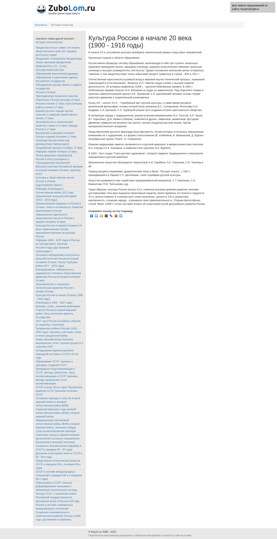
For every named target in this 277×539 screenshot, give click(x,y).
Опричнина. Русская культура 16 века (58, 99)
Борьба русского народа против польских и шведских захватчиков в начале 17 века (56, 115)
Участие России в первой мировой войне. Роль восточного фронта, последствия (56, 314)
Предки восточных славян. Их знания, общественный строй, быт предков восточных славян (58, 51)
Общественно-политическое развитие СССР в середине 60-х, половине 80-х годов (58, 464)
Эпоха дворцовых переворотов (54, 155)
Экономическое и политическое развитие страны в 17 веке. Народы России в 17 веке (57, 126)
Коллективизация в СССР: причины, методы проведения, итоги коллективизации (57, 380)
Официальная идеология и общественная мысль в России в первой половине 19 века (55, 218)
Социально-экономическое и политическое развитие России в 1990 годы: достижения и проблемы (58, 516)
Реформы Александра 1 (50, 188)
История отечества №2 (49, 42)
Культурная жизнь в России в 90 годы (58, 501)
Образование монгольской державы (57, 73)
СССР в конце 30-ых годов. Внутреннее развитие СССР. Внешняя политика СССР (59, 391)
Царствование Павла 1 (49, 185)
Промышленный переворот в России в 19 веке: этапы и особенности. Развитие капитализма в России (59, 207)
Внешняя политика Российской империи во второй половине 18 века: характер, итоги (59, 170)
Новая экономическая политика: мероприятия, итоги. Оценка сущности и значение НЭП (59, 343)
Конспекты (41, 24)
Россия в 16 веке (46, 92)
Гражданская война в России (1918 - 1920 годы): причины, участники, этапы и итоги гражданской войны (58, 332)
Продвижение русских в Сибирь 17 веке (59, 147)
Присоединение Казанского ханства (57, 96)
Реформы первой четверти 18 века (56, 151)
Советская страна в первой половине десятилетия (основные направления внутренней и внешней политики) (58, 438)
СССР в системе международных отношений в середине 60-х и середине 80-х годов (59, 475)
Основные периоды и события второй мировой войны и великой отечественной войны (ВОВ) (58, 402)
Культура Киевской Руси (50, 69)
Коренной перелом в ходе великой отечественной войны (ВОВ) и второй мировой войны (58, 413)
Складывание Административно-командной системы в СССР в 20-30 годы (57, 354)
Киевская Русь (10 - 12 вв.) (51, 66)
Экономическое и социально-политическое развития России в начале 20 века (55, 288)
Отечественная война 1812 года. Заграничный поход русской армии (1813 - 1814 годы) (56, 196)
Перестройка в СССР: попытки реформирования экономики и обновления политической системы (56, 486)
